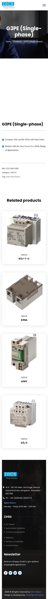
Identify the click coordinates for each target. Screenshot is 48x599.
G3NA (24, 320)
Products (17, 41)
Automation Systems (15, 528)
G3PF (24, 381)
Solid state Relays (13, 177)
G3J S (24, 442)
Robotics (10, 537)
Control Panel (12, 545)
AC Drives (10, 524)
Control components (15, 532)
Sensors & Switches (14, 541)
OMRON (13, 173)
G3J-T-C (24, 258)
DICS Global (36, 592)
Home (8, 41)
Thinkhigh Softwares (35, 595)
